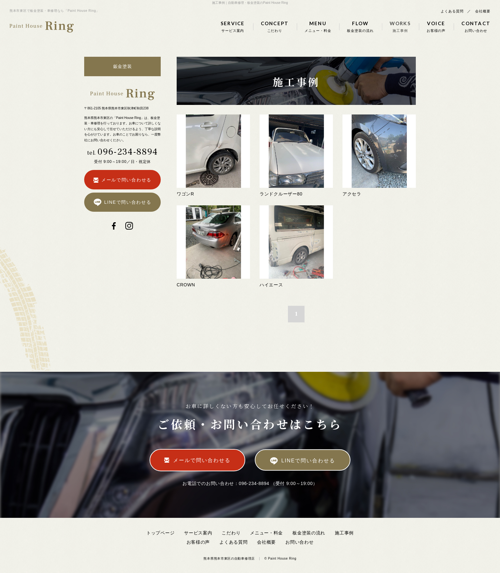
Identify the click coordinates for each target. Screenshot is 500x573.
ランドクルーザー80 (281, 193)
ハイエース (271, 284)
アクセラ (351, 193)
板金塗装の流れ (308, 533)
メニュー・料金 (266, 533)
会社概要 (482, 11)
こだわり (231, 533)
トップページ (160, 533)
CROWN (186, 284)
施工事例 (344, 533)
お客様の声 (198, 542)
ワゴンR (185, 193)
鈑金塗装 (122, 66)
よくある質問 (452, 11)
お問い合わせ (299, 542)
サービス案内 (198, 533)
